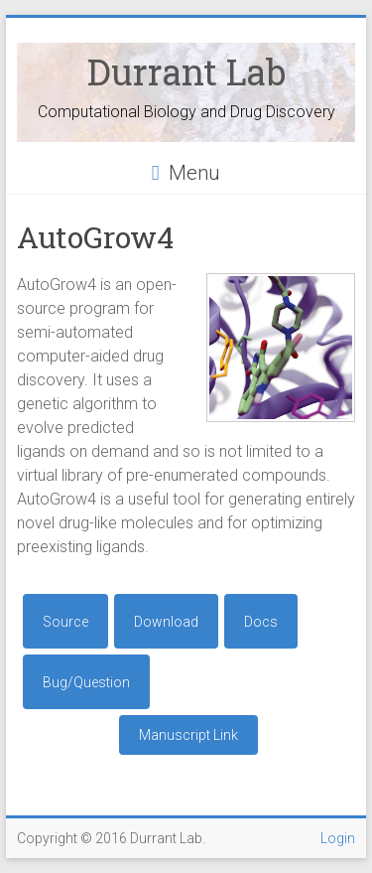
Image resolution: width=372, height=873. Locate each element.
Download (166, 622)
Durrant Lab (186, 71)
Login (337, 838)
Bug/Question (86, 682)
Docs (261, 622)
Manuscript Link (188, 735)
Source (65, 622)
